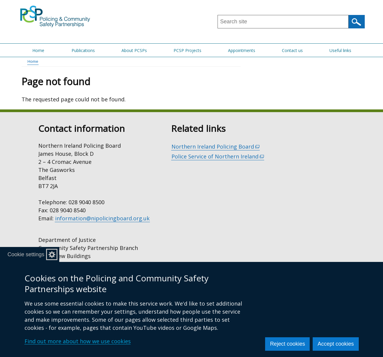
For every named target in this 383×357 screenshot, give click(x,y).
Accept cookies (335, 344)
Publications (83, 50)
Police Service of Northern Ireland (217, 156)
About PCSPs (134, 50)
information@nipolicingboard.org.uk (102, 218)
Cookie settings (25, 254)
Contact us (292, 50)
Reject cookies (287, 344)
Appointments (241, 50)
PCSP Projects (187, 50)
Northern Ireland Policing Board (215, 146)
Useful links (340, 50)
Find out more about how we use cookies (78, 341)
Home (38, 50)
